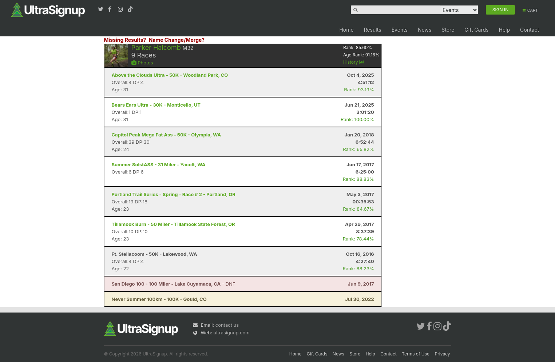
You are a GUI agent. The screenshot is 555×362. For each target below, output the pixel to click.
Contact (529, 30)
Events (400, 30)
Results (372, 30)
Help (504, 30)
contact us (227, 325)
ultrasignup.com (232, 332)
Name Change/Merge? (177, 40)
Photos (142, 62)
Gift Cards (476, 30)
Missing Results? (125, 40)
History (353, 62)
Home (346, 30)
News (424, 30)
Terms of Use (415, 354)
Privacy (442, 354)
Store (447, 30)
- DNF (173, 284)
